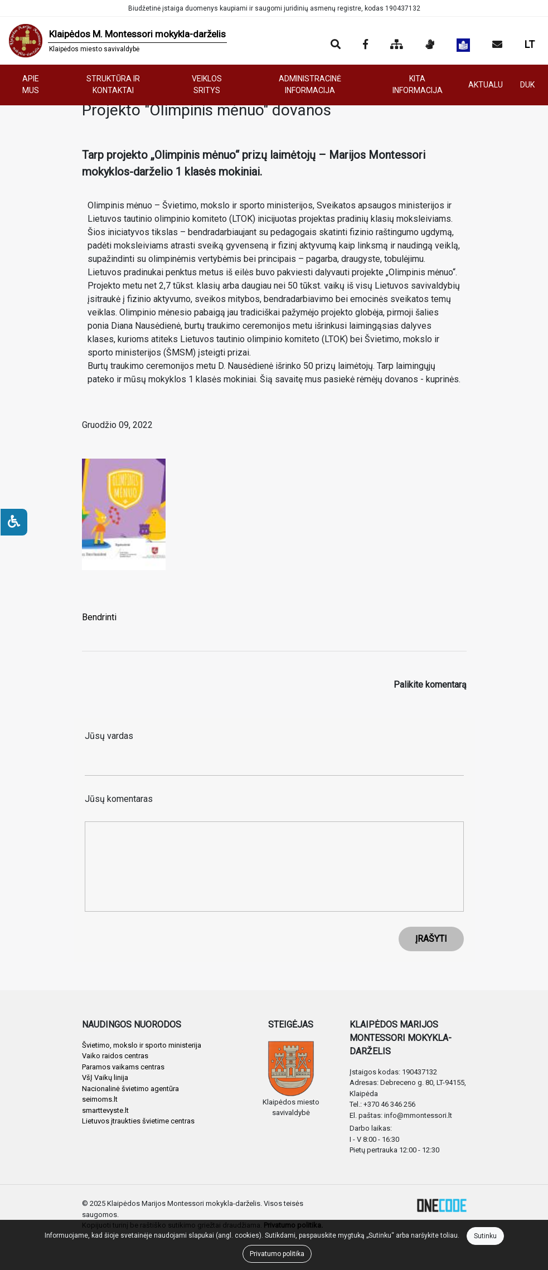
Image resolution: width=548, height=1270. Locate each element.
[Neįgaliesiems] (14, 522)
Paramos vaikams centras (123, 1067)
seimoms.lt (100, 1099)
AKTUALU (485, 84)
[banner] (118, 40)
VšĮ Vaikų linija (105, 1077)
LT (530, 44)
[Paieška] (335, 45)
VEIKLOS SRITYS (207, 84)
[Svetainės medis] (397, 45)
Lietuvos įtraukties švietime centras (138, 1121)
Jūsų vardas (109, 736)
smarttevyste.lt (105, 1110)
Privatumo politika (277, 1254)
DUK (527, 84)
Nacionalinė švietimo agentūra (130, 1088)
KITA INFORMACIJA (417, 84)
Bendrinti (99, 617)
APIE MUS (30, 84)
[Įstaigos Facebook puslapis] (365, 45)
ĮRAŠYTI (431, 938)
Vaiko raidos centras (115, 1056)
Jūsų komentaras (119, 799)
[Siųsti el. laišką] (497, 45)
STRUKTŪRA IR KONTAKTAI (113, 84)
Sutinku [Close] (485, 1236)
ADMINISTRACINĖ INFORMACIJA (310, 84)
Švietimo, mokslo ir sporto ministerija (141, 1045)
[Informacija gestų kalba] (430, 45)
